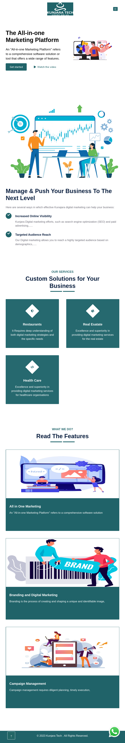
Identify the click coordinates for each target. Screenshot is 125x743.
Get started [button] (16, 67)
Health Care (32, 380)
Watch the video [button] (45, 67)
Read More (19, 256)
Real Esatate (92, 324)
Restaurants (32, 324)
